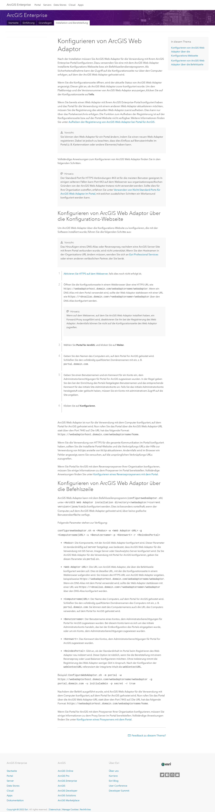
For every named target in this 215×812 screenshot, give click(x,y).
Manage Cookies (70, 806)
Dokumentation (15, 797)
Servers (47, 4)
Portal (37, 4)
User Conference (118, 782)
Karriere (113, 772)
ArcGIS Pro (63, 772)
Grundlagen (45, 22)
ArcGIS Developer (67, 787)
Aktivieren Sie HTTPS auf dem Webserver (86, 273)
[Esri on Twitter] (162, 771)
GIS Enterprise (19, 4)
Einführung (28, 22)
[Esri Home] (166, 761)
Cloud (72, 4)
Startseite (13, 22)
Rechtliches (85, 806)
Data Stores (60, 4)
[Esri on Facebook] (167, 771)
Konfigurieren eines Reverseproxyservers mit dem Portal (125, 473)
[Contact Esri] (177, 771)
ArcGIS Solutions (67, 792)
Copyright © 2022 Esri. (18, 806)
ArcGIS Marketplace (68, 797)
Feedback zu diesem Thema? (149, 732)
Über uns (114, 767)
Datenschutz (55, 806)
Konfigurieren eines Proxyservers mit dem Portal (104, 716)
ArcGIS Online (65, 767)
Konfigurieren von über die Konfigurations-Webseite (187, 51)
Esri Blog (113, 777)
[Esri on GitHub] (172, 771)
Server (10, 777)
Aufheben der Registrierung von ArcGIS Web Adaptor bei (112, 121)
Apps (80, 4)
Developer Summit (119, 787)
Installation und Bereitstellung (72, 22)
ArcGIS (61, 782)
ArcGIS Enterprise (67, 777)
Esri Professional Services (143, 254)
